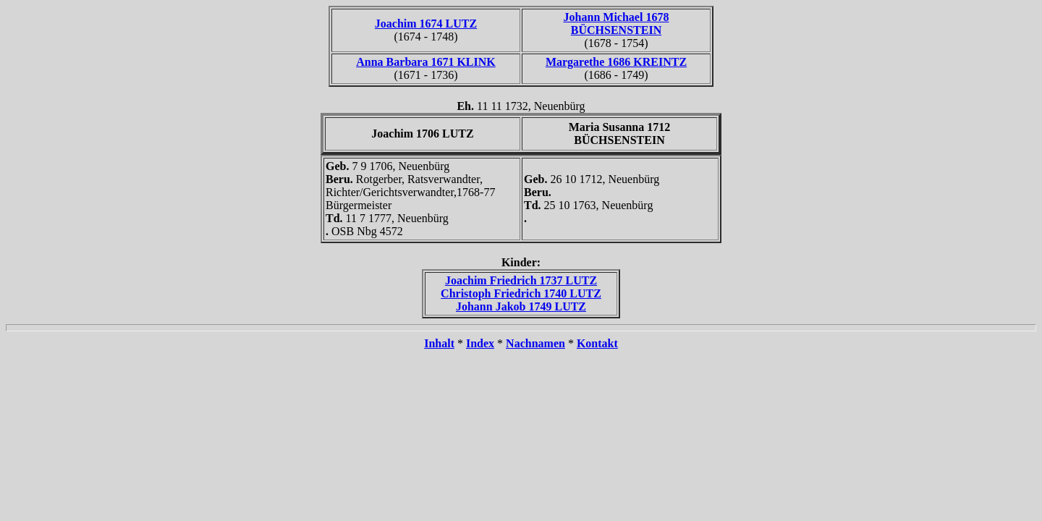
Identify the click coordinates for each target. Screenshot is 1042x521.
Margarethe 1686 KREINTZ (616, 62)
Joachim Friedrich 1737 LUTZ (521, 280)
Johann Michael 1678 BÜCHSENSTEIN (616, 23)
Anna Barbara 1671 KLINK (425, 62)
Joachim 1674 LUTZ (426, 23)
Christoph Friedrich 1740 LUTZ (521, 293)
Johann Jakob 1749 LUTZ (521, 306)
